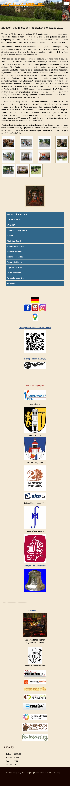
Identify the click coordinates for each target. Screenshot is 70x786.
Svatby (10, 236)
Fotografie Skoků (14, 262)
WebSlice (25, 773)
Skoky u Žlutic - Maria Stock (22, 4)
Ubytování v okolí (14, 267)
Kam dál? (11, 283)
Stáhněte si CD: (35, 610)
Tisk (31, 773)
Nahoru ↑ (57, 773)
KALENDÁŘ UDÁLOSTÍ (17, 214)
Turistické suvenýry (15, 278)
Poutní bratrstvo (14, 273)
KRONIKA (11, 225)
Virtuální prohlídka (15, 257)
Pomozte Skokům (14, 251)
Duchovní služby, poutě (17, 230)
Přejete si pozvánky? (16, 246)
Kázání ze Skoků (14, 241)
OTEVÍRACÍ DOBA (15, 220)
